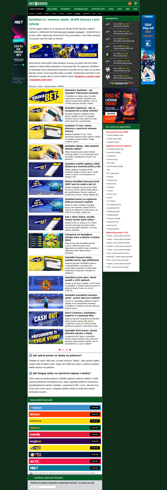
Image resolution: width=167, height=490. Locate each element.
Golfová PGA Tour (112, 303)
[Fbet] (19, 84)
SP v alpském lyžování (114, 285)
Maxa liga (110, 257)
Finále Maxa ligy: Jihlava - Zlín (122, 114)
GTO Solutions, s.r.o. (119, 486)
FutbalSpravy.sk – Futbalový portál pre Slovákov (80, 451)
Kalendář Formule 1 (113, 223)
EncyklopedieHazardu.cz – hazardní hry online (79, 430)
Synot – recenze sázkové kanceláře (118, 334)
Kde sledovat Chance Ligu (115, 230)
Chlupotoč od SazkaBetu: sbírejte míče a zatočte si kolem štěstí (82, 237)
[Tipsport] (148, 84)
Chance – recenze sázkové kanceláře (118, 330)
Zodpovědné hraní (122, 467)
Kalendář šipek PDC (113, 289)
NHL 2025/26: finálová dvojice (122, 144)
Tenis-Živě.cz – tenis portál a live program (46, 440)
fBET (99, 13)
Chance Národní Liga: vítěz (121, 151)
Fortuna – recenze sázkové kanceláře (118, 316)
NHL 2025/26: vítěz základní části (123, 121)
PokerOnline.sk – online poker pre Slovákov (78, 458)
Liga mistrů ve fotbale (113, 233)
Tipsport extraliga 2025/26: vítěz (123, 129)
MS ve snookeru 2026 (120, 136)
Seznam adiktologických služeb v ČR (72, 481)
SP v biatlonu (111, 282)
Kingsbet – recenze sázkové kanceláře (119, 344)
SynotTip (61, 13)
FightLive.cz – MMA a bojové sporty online (46, 430)
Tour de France (112, 275)
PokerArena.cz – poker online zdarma (44, 451)
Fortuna (31, 13)
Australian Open (112, 261)
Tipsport (39, 13)
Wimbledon (110, 268)
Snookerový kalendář (113, 299)
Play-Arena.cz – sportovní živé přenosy (45, 447)
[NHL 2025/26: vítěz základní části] (108, 120)
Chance (54, 13)
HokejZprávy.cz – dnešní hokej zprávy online (46, 437)
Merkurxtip (86, 13)
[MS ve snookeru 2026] (108, 135)
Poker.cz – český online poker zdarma (44, 454)
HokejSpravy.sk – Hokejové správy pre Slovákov (80, 447)
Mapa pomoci (88, 481)
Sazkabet (77, 13)
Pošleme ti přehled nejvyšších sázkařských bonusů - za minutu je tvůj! (62, 405)
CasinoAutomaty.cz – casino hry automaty (78, 433)
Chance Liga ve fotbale (114, 219)
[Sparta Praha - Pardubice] (108, 106)
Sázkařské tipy (111, 99)
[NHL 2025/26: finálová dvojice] (108, 143)
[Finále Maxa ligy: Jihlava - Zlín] (108, 113)
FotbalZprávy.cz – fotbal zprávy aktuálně (45, 433)
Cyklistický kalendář (113, 292)
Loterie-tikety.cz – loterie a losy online (76, 437)
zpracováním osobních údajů (52, 414)
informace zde (68, 476)
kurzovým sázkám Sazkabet (71, 32)
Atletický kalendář (112, 296)
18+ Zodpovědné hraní (102, 486)
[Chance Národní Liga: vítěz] (108, 150)
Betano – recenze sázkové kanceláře (118, 323)
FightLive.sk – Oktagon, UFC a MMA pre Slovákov (80, 444)
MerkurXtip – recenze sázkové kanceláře (119, 337)
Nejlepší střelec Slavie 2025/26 (123, 159)
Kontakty (36, 486)
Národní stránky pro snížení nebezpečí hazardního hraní (111, 481)
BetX (94, 13)
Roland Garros (111, 264)
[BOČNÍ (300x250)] (120, 203)
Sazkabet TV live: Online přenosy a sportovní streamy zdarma (81, 128)
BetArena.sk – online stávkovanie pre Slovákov (79, 440)
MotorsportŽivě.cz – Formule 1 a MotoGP (45, 444)
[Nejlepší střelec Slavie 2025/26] (108, 158)
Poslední (70, 349)
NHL (108, 250)
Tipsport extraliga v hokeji (115, 216)
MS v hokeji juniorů (113, 254)
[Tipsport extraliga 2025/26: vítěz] (108, 128)
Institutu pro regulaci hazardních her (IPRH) (84, 467)
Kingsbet (69, 13)
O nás (29, 486)
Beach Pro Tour (112, 306)
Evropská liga (111, 237)
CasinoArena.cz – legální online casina (45, 458)
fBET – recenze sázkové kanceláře (118, 348)
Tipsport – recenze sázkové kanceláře (119, 320)
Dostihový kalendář (113, 309)
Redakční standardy (47, 486)
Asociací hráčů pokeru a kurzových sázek (42, 469)
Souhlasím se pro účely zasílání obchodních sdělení (59, 414)
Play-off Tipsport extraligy (115, 247)
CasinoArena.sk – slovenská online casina (78, 454)
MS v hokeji (110, 243)
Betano (47, 13)
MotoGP (109, 278)
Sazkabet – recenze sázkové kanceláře (119, 327)
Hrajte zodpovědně (34, 474)
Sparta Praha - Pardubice (121, 107)
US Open (110, 271)
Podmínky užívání (61, 486)
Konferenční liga (112, 240)
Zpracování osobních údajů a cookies (80, 486)
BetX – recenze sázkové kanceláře (118, 341)
